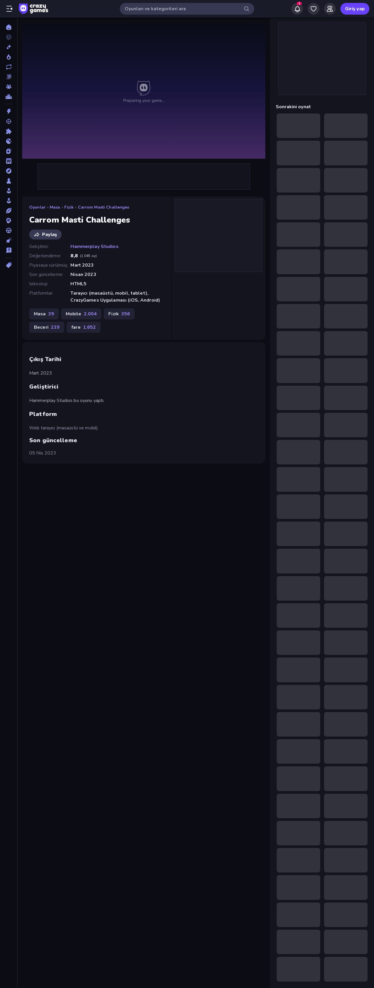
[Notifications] (297, 9)
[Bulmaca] (8, 131)
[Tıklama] (8, 240)
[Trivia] (8, 250)
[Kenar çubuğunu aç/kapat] (9, 9)
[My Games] (313, 9)
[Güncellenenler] (8, 67)
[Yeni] (8, 47)
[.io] (8, 141)
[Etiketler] (8, 265)
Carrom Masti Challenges (103, 207)
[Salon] (8, 191)
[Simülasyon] (8, 201)
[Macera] (8, 171)
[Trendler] (8, 57)
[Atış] (8, 121)
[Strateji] (8, 220)
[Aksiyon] (8, 111)
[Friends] (330, 9)
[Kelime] (8, 161)
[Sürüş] (8, 230)
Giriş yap (355, 9)
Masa (55, 207)
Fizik (69, 207)
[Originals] (8, 77)
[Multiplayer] (8, 87)
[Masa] (8, 181)
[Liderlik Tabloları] (8, 97)
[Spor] (8, 211)
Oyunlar (37, 207)
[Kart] (8, 151)
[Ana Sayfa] (8, 27)
